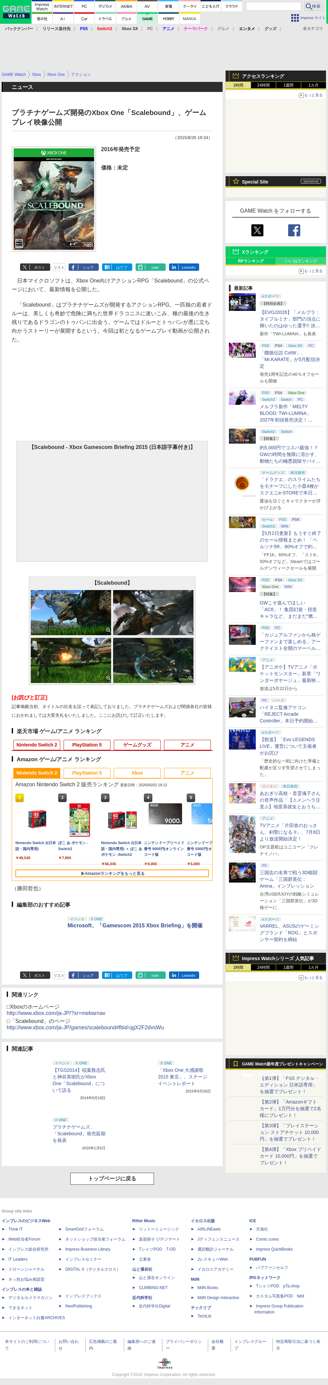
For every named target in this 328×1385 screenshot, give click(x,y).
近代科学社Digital (154, 1306)
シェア (88, 267)
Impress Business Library (87, 1249)
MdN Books (207, 1287)
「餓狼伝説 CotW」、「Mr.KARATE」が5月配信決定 (290, 359)
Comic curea (267, 1239)
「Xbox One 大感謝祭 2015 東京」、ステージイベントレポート (182, 1076)
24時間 (263, 85)
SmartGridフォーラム (84, 1229)
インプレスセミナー (83, 1259)
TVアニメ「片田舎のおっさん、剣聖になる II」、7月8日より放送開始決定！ (290, 832)
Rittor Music (143, 1221)
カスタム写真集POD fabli (280, 1296)
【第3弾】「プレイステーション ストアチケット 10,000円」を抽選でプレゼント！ (289, 1132)
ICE (252, 1221)
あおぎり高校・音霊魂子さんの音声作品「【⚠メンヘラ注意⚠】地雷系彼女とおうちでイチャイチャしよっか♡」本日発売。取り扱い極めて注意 (290, 807)
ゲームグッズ (137, 744)
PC (150, 28)
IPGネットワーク (264, 1277)
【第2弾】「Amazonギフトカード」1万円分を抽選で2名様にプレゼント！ (290, 1108)
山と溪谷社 (142, 1269)
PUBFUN (257, 1259)
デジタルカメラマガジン (30, 1297)
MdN (195, 1279)
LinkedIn (189, 267)
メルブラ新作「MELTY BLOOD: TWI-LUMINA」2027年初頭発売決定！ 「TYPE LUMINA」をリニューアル (289, 420)
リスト (59, 267)
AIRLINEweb (209, 1229)
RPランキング (251, 261)
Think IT (15, 1229)
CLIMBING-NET (153, 1287)
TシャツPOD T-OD (157, 1249)
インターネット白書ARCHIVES (36, 1317)
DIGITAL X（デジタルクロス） (92, 1269)
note (155, 267)
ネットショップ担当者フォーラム (95, 1239)
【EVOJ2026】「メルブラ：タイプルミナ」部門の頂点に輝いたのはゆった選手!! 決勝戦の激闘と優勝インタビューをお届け (290, 326)
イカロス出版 (203, 1221)
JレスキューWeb (212, 1259)
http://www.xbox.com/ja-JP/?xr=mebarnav (56, 1013)
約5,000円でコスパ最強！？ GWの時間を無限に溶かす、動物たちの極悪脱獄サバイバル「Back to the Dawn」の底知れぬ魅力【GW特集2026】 (290, 461)
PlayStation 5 (87, 744)
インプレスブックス (83, 1296)
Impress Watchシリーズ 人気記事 (278, 958)
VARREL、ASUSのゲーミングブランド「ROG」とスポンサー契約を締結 (289, 932)
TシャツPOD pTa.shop (278, 1286)
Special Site (255, 182)
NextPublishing (78, 1306)
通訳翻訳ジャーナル (215, 1249)
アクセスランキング (263, 76)
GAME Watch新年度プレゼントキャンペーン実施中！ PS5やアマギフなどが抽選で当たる (282, 1066)
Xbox (137, 773)
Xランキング (255, 252)
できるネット (20, 1307)
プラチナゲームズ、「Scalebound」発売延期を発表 (79, 1133)
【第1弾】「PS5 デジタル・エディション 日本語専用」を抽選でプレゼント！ (289, 1084)
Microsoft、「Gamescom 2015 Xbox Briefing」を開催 (135, 925)
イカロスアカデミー (215, 1269)
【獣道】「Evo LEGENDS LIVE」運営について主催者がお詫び (288, 746)
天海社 (262, 1229)
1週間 (288, 85)
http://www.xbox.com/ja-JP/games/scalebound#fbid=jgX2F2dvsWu (85, 1027)
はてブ (121, 267)
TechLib (204, 1316)
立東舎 (145, 1259)
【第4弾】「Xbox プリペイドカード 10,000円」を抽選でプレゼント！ (290, 1156)
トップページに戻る (112, 1178)
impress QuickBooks (274, 1249)
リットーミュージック (159, 1229)
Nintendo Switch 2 (36, 744)
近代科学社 (142, 1297)
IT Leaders (17, 1259)
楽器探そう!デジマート (159, 1239)
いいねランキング (301, 261)
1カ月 (314, 85)
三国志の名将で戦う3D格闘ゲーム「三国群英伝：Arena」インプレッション (288, 879)
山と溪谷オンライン (157, 1277)
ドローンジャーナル (26, 1269)
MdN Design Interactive (218, 1297)
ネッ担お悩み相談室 (26, 1279)
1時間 (238, 85)
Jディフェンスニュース (218, 1239)
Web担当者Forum (24, 1239)
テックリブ (201, 1307)
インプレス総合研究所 (28, 1249)
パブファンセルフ (272, 1267)
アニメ (187, 744)
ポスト (39, 267)
